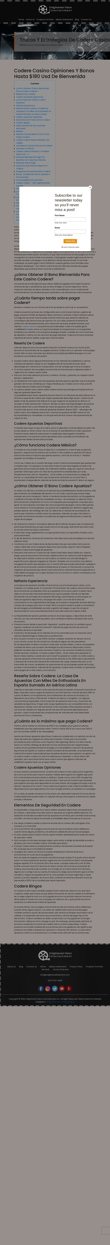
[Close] (90, 187)
